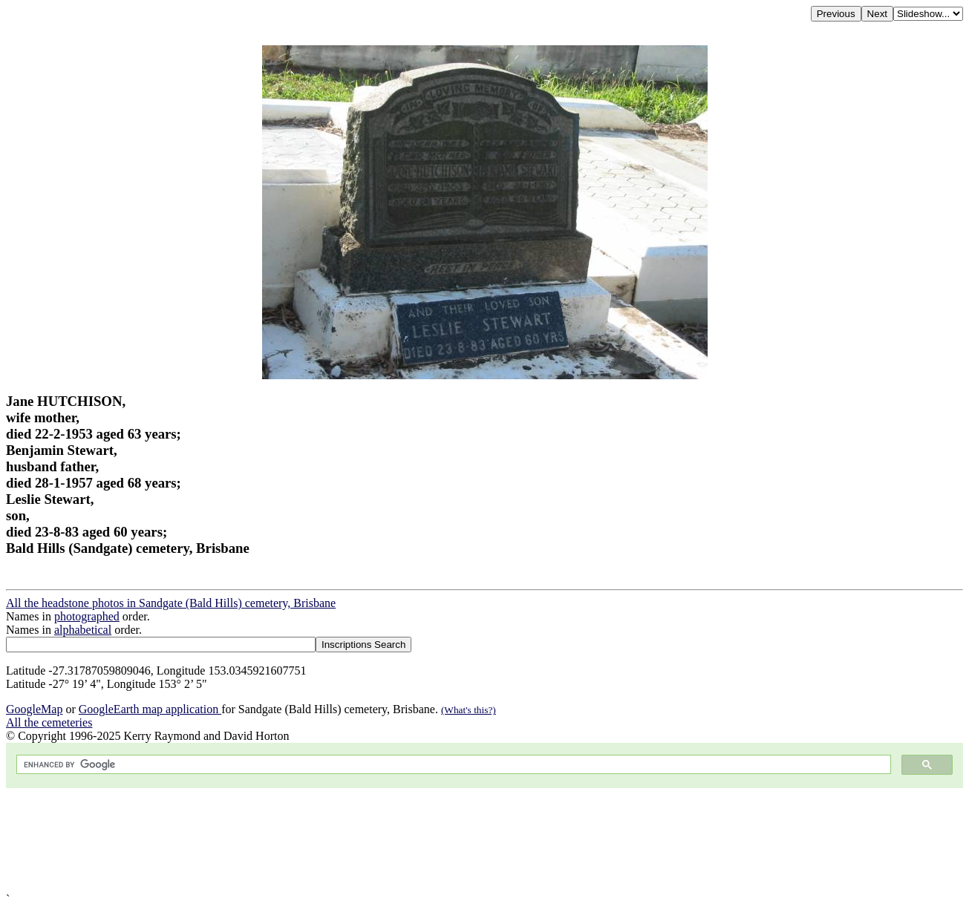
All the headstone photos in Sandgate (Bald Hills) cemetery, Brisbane (171, 603)
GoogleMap (34, 709)
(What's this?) (468, 709)
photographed (87, 616)
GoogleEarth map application (150, 709)
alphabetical (82, 629)
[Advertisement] (451, 840)
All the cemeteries (49, 722)
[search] (452, 764)
